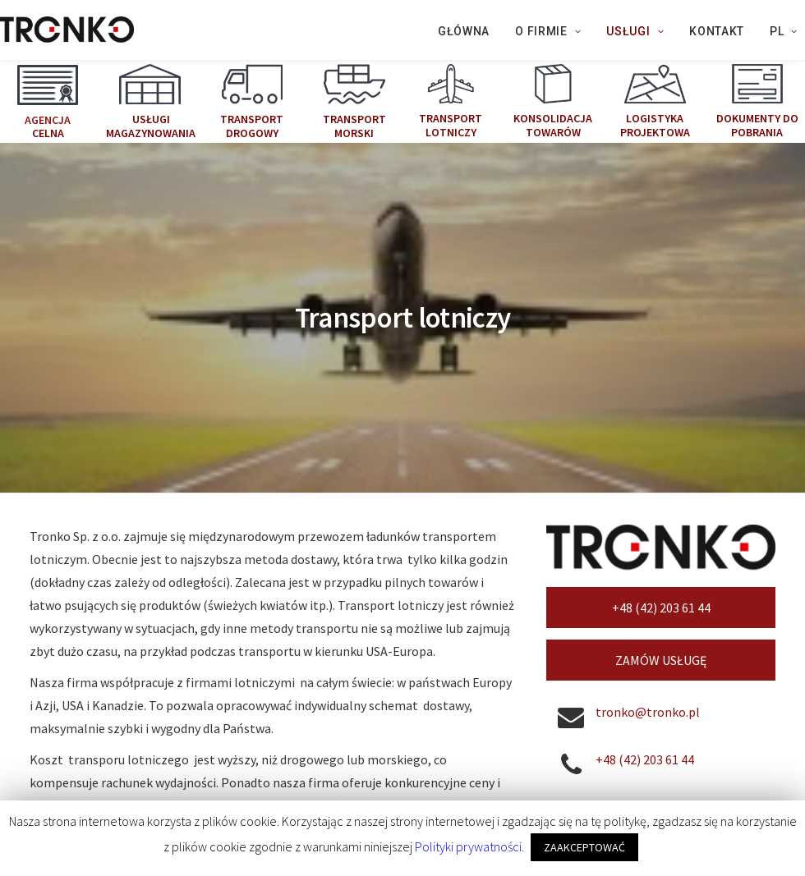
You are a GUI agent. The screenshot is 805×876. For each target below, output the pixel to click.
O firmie (548, 31)
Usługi (635, 31)
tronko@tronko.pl (648, 597)
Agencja (48, 119)
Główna (464, 31)
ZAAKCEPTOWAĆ (584, 847)
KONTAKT (716, 31)
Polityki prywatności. (469, 846)
